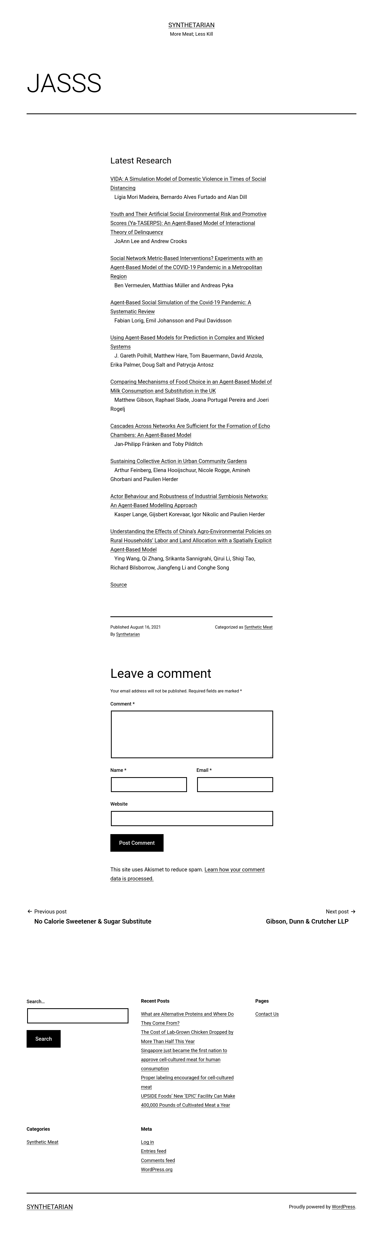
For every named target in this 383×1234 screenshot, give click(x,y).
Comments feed (158, 1160)
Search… (36, 1001)
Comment (122, 704)
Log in (147, 1142)
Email (204, 770)
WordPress (343, 1207)
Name (118, 770)
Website (119, 804)
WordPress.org (157, 1169)
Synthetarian (191, 25)
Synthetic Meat (258, 627)
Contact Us (267, 1014)
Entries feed (153, 1151)
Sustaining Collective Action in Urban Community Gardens (178, 461)
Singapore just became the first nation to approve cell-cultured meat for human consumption (184, 1059)
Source (118, 584)
